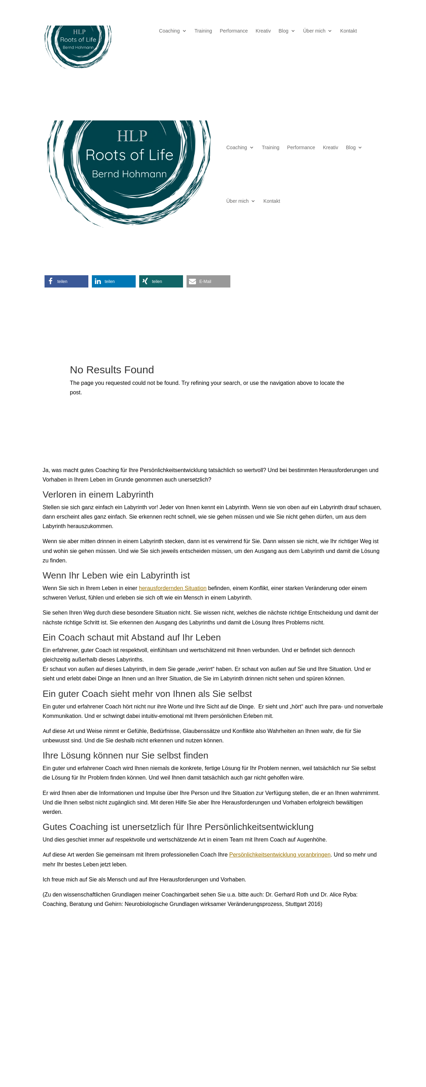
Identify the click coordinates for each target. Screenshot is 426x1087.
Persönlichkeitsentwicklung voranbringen (280, 854)
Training (203, 31)
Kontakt (348, 31)
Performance (234, 31)
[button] (66, 281)
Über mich (314, 31)
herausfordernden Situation (173, 587)
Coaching (169, 31)
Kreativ (263, 31)
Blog (283, 31)
